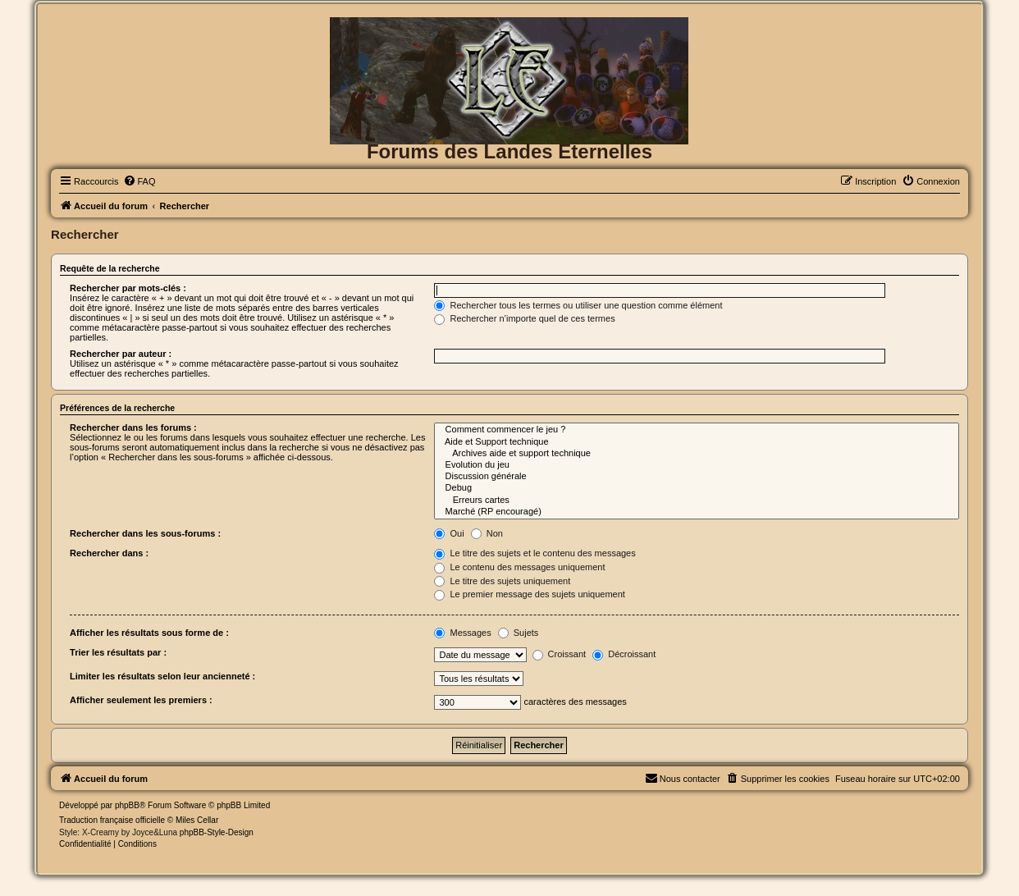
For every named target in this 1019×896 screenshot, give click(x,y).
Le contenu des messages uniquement (519, 567)
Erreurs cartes (696, 500)
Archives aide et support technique (696, 453)
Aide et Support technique (696, 442)
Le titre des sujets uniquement (502, 581)
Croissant (559, 654)
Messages (462, 633)
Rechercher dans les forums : (133, 427)
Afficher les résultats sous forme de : (149, 633)
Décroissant (624, 654)
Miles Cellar (197, 820)
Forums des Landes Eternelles (509, 151)
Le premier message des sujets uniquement (529, 594)
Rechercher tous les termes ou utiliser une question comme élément (578, 305)
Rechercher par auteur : (120, 354)
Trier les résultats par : (118, 652)
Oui (449, 533)
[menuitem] (139, 181)
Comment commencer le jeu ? (696, 430)
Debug (696, 488)
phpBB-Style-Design (217, 832)
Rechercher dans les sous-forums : (145, 533)
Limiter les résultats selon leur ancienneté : (162, 676)
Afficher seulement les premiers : (141, 700)
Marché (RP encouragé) (696, 512)
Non (487, 533)
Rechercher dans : (109, 553)
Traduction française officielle (112, 820)
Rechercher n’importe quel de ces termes (524, 318)
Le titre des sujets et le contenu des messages (534, 553)
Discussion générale (696, 476)
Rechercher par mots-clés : (128, 288)
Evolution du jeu (696, 465)
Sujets (518, 633)
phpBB (127, 805)
